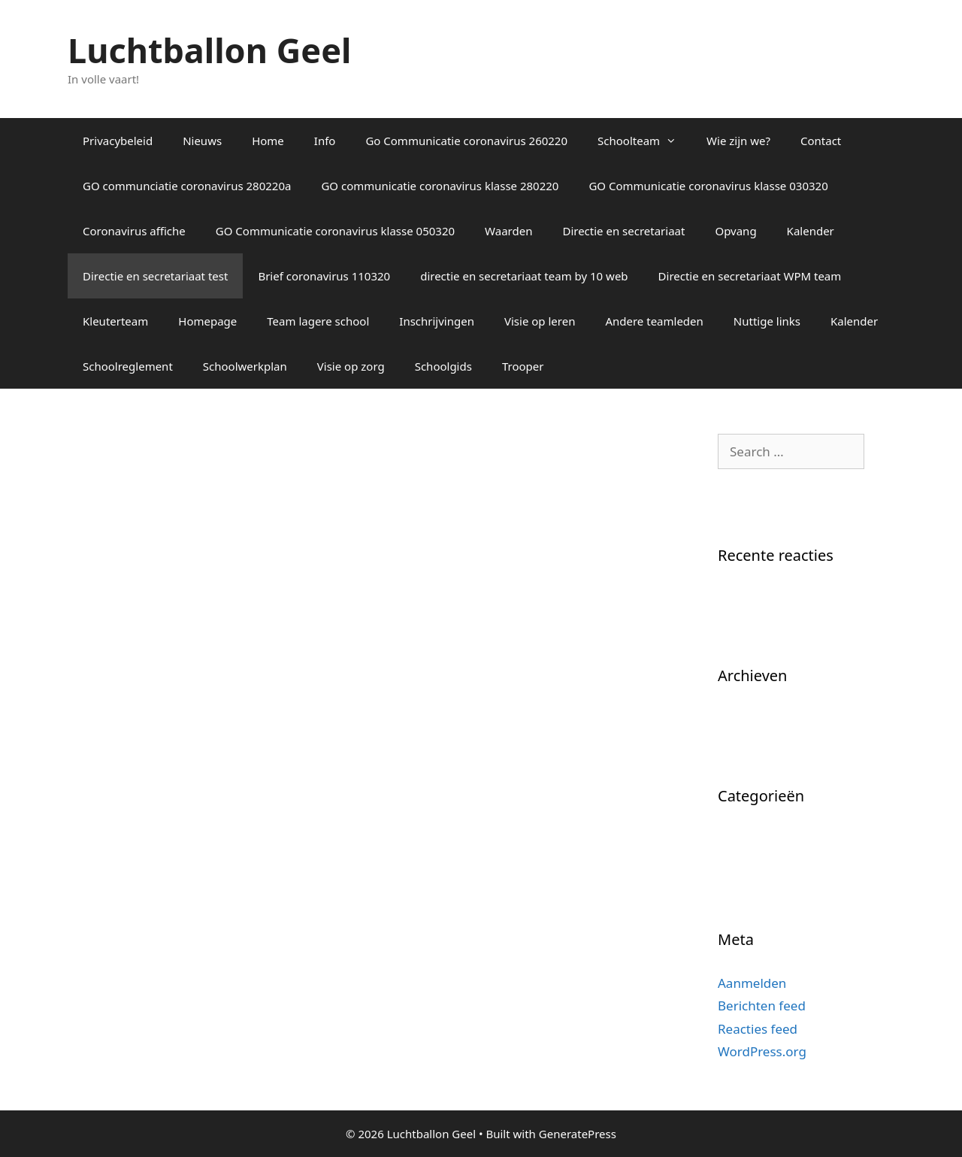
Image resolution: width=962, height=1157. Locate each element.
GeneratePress (577, 1133)
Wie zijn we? (738, 140)
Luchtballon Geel (209, 50)
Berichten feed (762, 1005)
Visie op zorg (351, 366)
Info (325, 140)
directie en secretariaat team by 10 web (524, 275)
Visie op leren (539, 321)
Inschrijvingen (436, 321)
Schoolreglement (128, 366)
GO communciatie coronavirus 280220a (187, 185)
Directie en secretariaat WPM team (750, 275)
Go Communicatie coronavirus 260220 (466, 140)
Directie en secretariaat (623, 230)
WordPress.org (762, 1051)
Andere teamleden (654, 321)
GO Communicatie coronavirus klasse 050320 (335, 230)
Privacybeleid (118, 140)
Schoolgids (443, 366)
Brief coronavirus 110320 (324, 275)
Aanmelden (752, 983)
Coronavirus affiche (134, 230)
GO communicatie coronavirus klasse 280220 (439, 185)
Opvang (735, 230)
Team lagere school (318, 321)
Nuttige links (767, 321)
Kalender (810, 230)
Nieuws (202, 140)
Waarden (508, 230)
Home (268, 140)
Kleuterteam (115, 321)
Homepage (207, 321)
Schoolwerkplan (245, 366)
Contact (820, 140)
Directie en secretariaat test (155, 275)
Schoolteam (644, 140)
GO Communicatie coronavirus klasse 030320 (707, 185)
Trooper (523, 366)
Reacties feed (757, 1028)
